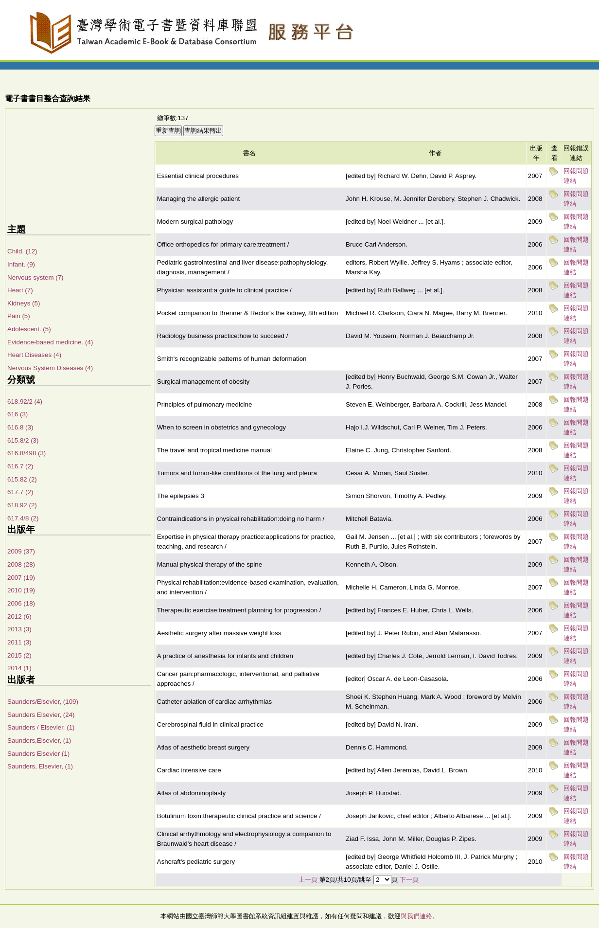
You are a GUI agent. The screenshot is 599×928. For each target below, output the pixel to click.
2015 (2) (19, 655)
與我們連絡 (416, 916)
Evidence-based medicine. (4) (50, 342)
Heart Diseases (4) (34, 354)
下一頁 (409, 879)
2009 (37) (21, 551)
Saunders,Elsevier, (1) (39, 740)
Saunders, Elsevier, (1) (40, 766)
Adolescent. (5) (29, 329)
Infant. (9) (21, 264)
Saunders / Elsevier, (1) (41, 727)
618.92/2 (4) (24, 401)
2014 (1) (19, 668)
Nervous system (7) (35, 277)
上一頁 (308, 879)
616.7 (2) (20, 466)
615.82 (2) (22, 479)
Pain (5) (18, 316)
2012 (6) (19, 616)
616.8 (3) (20, 427)
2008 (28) (21, 564)
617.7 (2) (20, 492)
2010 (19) (21, 590)
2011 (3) (19, 642)
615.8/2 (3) (22, 440)
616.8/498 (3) (26, 453)
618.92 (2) (22, 505)
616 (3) (17, 414)
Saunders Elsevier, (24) (41, 714)
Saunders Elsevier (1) (38, 753)
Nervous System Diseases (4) (50, 368)
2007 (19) (21, 577)
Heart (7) (20, 290)
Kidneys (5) (23, 303)
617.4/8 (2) (22, 518)
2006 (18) (21, 603)
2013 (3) (19, 629)
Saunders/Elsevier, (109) (42, 701)
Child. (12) (22, 251)
